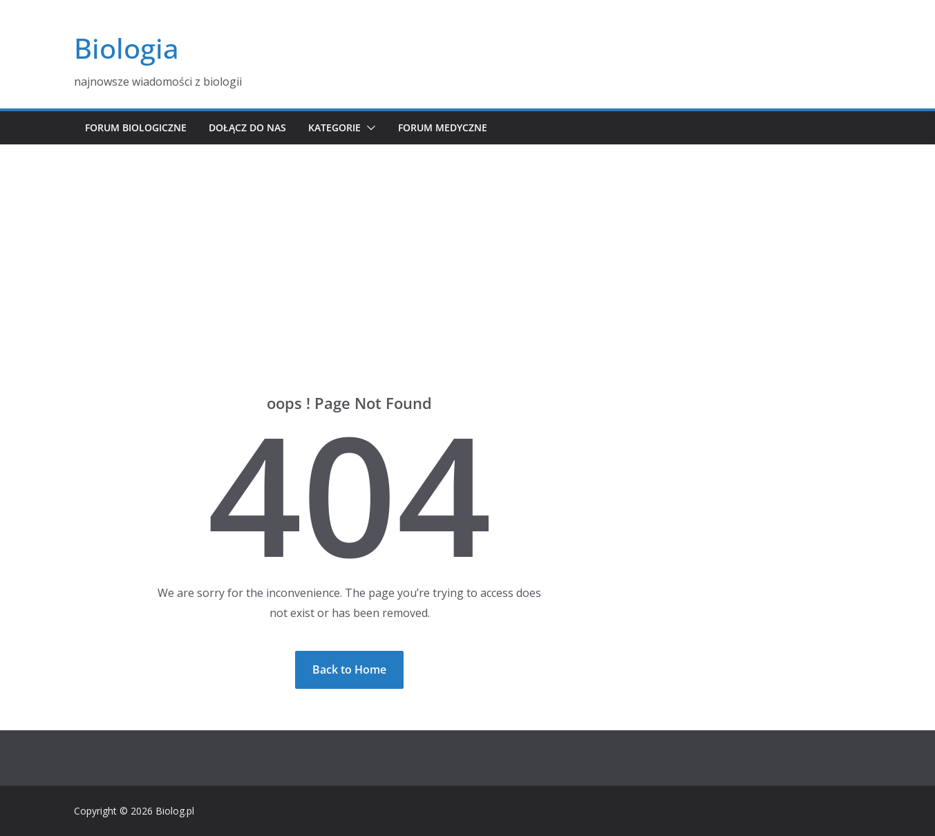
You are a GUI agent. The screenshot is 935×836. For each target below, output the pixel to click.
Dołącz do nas (247, 127)
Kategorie (334, 127)
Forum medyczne (442, 127)
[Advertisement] (467, 248)
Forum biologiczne (136, 127)
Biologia (126, 48)
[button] (368, 127)
